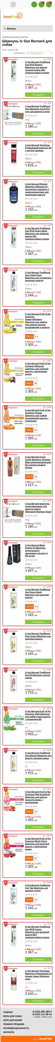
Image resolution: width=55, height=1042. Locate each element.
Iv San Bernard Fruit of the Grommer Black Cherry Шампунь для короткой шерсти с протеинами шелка (38, 844)
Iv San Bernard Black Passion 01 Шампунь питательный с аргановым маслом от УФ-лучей (36, 550)
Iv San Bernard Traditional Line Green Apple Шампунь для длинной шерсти (37, 593)
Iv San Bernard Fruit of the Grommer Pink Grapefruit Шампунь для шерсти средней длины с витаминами (38, 797)
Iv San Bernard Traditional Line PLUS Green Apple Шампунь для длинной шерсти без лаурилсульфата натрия (37, 233)
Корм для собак (12, 1016)
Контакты (8, 1032)
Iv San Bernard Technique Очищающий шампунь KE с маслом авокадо (38, 148)
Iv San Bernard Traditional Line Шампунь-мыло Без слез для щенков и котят (37, 109)
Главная (7, 1012)
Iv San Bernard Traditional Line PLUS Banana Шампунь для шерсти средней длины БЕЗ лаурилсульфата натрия (37, 67)
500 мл (29, 336)
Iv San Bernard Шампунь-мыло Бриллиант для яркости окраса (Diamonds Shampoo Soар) (38, 507)
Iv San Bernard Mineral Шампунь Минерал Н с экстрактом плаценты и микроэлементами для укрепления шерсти (37, 189)
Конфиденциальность (16, 1028)
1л (35, 383)
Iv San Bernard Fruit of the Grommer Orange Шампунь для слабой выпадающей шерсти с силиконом (38, 415)
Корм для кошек (12, 1020)
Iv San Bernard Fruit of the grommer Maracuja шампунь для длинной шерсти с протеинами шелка (38, 369)
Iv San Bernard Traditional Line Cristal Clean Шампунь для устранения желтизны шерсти (38, 276)
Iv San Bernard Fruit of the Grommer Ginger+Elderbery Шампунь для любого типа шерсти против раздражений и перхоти (38, 321)
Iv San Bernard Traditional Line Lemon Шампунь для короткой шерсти (38, 636)
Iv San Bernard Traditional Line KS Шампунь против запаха (37, 675)
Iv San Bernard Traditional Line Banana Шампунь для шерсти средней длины (38, 756)
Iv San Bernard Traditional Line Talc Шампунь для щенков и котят (37, 888)
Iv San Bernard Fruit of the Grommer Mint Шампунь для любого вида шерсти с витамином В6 (38, 715)
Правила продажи (13, 1024)
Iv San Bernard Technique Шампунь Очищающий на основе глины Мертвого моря (38, 975)
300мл (29, 476)
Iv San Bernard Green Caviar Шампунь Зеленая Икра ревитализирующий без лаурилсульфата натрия (38, 462)
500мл (29, 383)
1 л (36, 336)
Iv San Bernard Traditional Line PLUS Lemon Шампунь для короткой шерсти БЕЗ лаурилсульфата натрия (37, 932)
